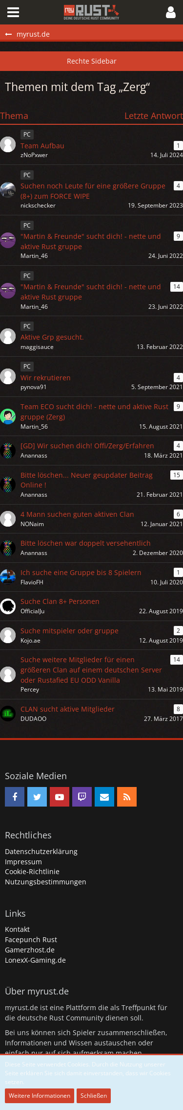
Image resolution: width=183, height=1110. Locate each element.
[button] (13, 12)
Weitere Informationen (39, 1095)
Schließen (94, 1095)
